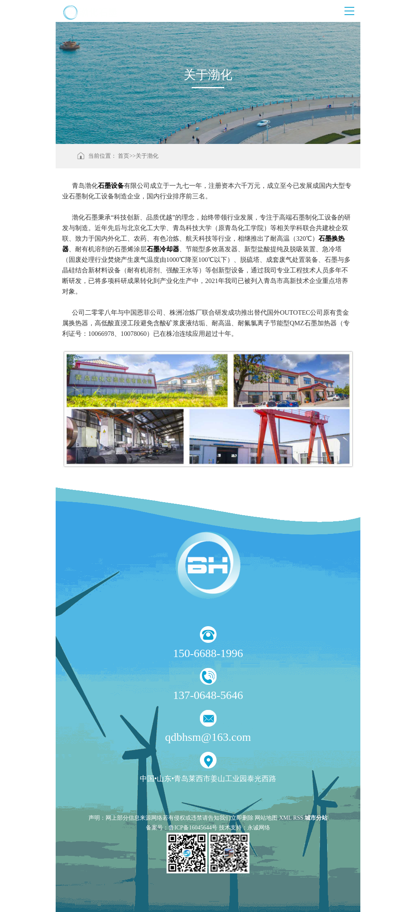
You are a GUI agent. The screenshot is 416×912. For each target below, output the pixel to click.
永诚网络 (258, 828)
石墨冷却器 (163, 249)
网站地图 (266, 818)
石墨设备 (111, 185)
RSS (298, 818)
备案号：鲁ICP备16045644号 (181, 828)
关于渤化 (147, 156)
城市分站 (316, 818)
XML (285, 818)
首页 (123, 156)
